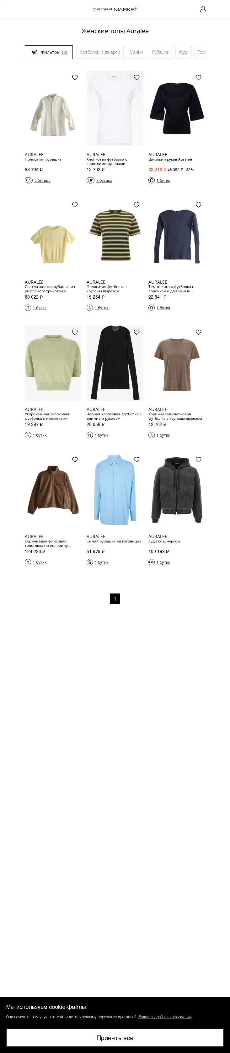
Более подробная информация (165, 1016)
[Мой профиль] (203, 9)
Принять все (115, 1037)
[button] (115, 1025)
